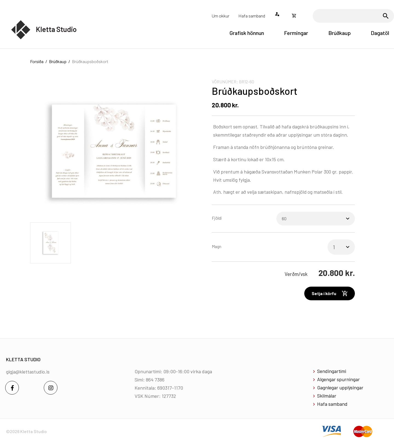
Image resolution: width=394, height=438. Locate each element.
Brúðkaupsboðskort (90, 61)
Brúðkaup (57, 61)
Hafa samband (332, 404)
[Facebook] (12, 388)
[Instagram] (50, 388)
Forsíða (37, 61)
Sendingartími (331, 371)
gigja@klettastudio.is (28, 372)
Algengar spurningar (338, 379)
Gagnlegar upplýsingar (340, 387)
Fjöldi (217, 218)
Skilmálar (326, 396)
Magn (216, 246)
